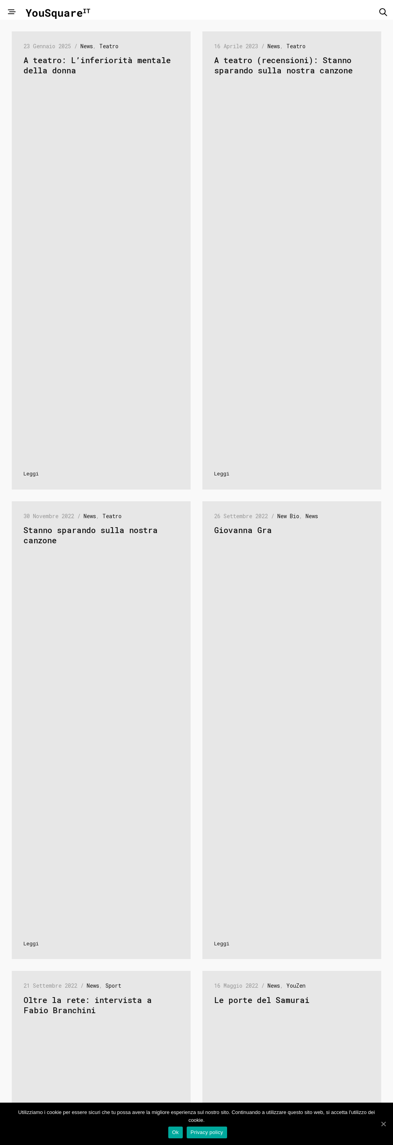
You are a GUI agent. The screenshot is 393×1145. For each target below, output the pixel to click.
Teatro (108, 46)
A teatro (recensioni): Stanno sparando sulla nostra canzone (283, 65)
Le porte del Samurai (261, 1000)
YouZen (296, 985)
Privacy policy (207, 1133)
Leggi (31, 473)
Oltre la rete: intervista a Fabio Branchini (88, 1005)
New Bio (288, 516)
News (86, 46)
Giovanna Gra (243, 530)
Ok (176, 1133)
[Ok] (383, 1124)
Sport (113, 985)
